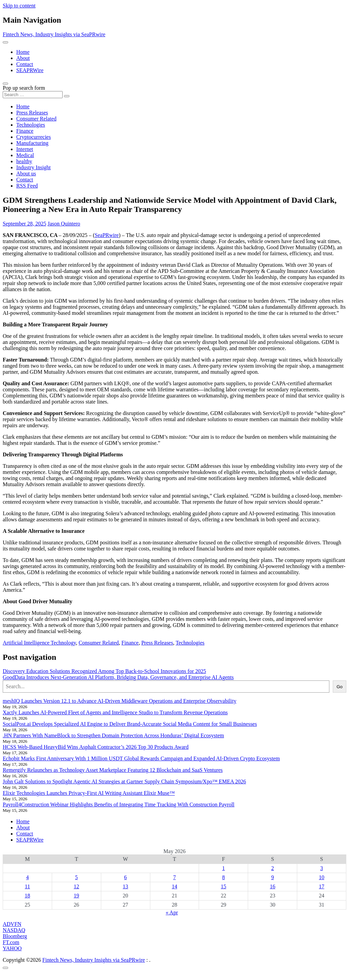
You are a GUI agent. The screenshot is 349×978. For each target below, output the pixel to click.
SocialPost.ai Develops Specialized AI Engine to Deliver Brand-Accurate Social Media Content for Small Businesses (130, 724)
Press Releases (32, 112)
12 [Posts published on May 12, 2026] (76, 886)
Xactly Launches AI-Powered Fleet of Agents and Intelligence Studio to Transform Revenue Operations (115, 712)
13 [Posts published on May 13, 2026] (125, 886)
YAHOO (12, 948)
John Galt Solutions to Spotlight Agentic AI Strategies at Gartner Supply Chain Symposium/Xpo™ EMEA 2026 (124, 781)
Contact (24, 64)
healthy (24, 161)
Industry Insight (33, 167)
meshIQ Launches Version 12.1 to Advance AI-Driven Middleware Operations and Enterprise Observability (119, 701)
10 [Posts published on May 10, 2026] (321, 877)
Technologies (30, 125)
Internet (24, 149)
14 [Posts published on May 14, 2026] (174, 886)
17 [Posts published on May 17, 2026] (321, 886)
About (23, 58)
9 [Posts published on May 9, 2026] (272, 877)
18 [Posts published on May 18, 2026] (27, 895)
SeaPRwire (107, 235)
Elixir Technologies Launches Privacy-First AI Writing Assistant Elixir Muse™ (89, 793)
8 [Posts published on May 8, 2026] (223, 877)
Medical (25, 155)
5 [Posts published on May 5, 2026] (76, 877)
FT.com (11, 942)
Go (339, 686)
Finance (25, 131)
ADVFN (12, 924)
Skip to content (19, 5)
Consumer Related (36, 119)
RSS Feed (27, 186)
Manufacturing (32, 143)
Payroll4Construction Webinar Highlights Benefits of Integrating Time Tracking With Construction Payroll (119, 804)
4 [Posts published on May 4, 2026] (27, 877)
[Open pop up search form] (5, 84)
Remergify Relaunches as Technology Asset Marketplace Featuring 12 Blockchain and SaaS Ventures (113, 770)
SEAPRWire (29, 70)
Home (22, 52)
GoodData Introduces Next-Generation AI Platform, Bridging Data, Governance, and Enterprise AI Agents (118, 677)
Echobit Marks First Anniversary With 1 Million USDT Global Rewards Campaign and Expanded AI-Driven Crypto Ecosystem (141, 758)
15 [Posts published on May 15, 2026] (223, 886)
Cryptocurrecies (33, 137)
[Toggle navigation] (5, 42)
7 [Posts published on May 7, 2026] (174, 877)
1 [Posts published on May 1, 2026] (223, 868)
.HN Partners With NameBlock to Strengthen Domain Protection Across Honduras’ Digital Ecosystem (113, 735)
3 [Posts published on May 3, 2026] (321, 868)
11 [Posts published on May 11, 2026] (27, 886)
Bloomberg (15, 936)
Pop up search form (24, 88)
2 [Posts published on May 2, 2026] (272, 868)
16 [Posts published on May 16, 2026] (272, 886)
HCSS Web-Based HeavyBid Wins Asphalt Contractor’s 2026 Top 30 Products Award (96, 747)
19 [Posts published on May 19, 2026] (76, 895)
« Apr (172, 912)
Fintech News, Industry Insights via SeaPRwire (54, 34)
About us (26, 173)
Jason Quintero (63, 223)
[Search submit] (66, 96)
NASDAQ (14, 930)
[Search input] (33, 94)
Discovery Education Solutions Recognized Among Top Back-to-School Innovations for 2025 (104, 671)
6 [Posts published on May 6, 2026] (125, 877)
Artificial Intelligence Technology (39, 643)
